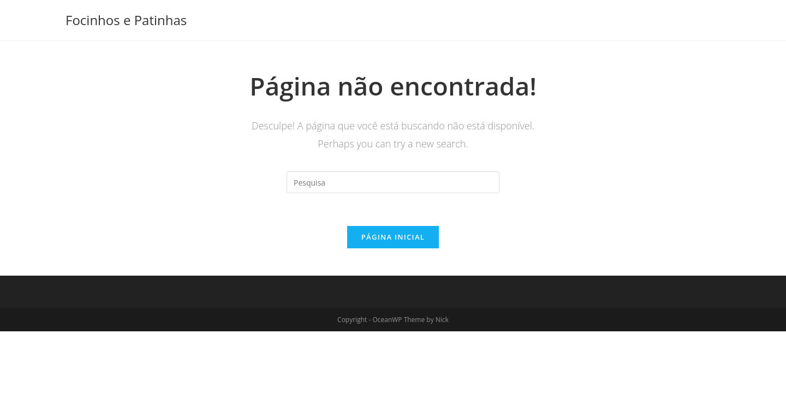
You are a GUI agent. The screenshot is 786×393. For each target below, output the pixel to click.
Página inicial (393, 237)
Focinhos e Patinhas (126, 20)
